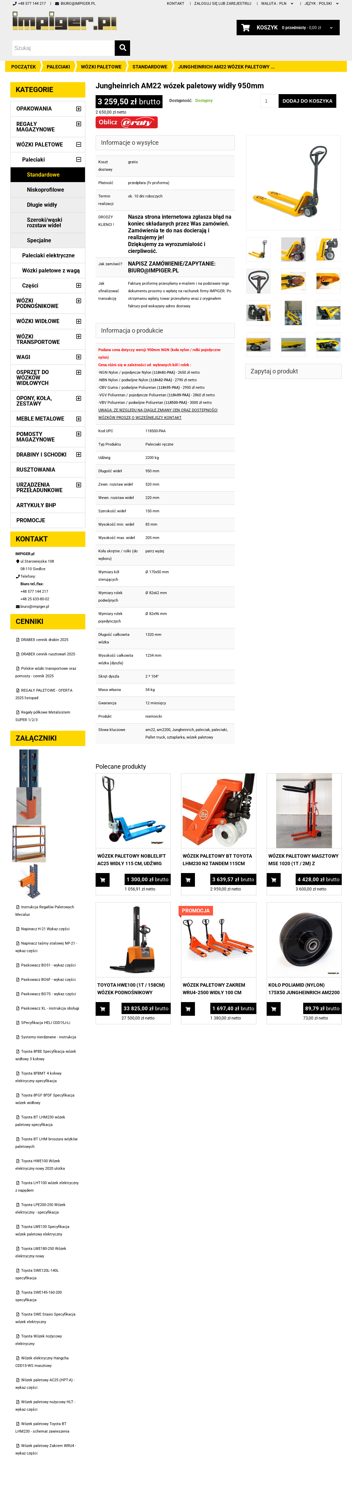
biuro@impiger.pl (75, 3)
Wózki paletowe (101, 66)
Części (30, 285)
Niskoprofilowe (45, 190)
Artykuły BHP (36, 505)
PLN (277, 3)
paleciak (203, 730)
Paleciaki (58, 66)
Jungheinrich (183, 730)
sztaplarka (176, 737)
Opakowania (34, 108)
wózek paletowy (199, 737)
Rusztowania (35, 469)
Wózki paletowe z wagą (51, 270)
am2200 (163, 730)
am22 (150, 730)
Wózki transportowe (38, 339)
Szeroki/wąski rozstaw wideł (44, 223)
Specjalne (39, 240)
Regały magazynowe (35, 127)
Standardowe (149, 66)
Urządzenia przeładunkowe (39, 488)
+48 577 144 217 (29, 3)
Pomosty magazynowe (35, 437)
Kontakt (175, 3)
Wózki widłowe (37, 321)
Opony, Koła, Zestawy (34, 401)
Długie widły (42, 205)
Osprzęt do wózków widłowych (32, 377)
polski (322, 3)
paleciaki (219, 730)
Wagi (23, 357)
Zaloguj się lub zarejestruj (222, 3)
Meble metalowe (40, 418)
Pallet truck (155, 737)
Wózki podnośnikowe (37, 303)
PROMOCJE (30, 520)
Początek (23, 66)
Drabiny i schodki (41, 454)
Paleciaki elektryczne (48, 255)
